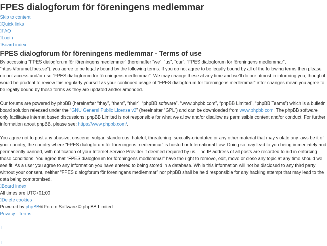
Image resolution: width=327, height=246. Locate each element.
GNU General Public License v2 (103, 110)
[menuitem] (5, 30)
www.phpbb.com (256, 110)
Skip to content (15, 17)
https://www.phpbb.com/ (102, 124)
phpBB (32, 206)
